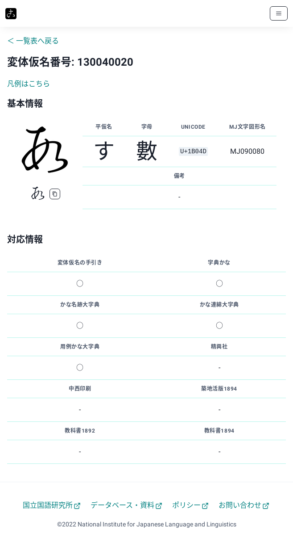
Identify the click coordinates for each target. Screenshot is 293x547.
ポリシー (190, 505)
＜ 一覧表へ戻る (33, 41)
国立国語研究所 (52, 505)
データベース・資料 (126, 505)
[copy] (55, 194)
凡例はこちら (28, 84)
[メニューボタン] (279, 13)
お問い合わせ (244, 505)
